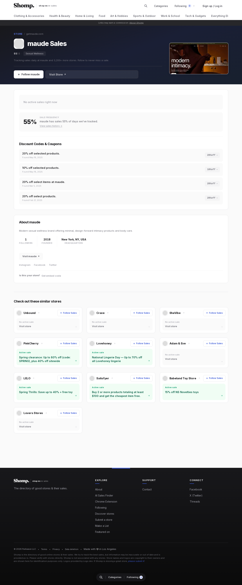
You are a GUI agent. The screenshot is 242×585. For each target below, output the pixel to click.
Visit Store (57, 74)
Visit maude (31, 258)
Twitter (53, 267)
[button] (185, 6)
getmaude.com (34, 34)
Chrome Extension (106, 501)
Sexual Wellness (35, 53)
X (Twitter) (196, 495)
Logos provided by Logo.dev (78, 561)
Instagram (24, 267)
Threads (195, 501)
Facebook (39, 267)
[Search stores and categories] (145, 6)
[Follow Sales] (29, 74)
